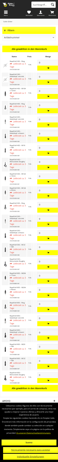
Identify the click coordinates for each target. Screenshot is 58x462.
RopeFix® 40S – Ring (17, 104)
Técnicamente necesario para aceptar (30, 449)
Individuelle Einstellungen (30, 456)
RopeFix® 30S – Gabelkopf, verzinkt (17, 75)
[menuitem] (52, 13)
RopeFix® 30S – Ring (17, 61)
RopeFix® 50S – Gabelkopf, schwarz (17, 232)
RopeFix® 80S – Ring (17, 303)
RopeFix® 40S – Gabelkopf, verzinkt (17, 118)
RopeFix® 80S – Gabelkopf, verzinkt (17, 317)
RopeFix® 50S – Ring (17, 203)
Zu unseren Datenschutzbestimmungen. (33, 433)
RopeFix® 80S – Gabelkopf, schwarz (17, 331)
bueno (29, 442)
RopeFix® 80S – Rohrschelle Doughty (17, 374)
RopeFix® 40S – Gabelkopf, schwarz (17, 132)
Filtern (9, 30)
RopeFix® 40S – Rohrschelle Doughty (17, 161)
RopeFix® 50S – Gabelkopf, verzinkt (17, 217)
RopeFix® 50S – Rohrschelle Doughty (17, 260)
